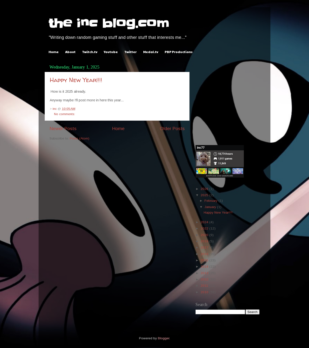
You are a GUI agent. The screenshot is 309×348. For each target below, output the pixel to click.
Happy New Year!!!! (76, 80)
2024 (205, 222)
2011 (205, 285)
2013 (205, 273)
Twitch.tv (89, 52)
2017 (205, 247)
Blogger (163, 338)
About (70, 52)
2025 (205, 195)
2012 (205, 279)
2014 (205, 266)
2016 (205, 254)
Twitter (130, 52)
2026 (205, 189)
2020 (205, 235)
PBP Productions (179, 52)
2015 (205, 260)
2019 (205, 241)
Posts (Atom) (79, 138)
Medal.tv (150, 52)
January (210, 207)
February (211, 200)
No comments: (64, 114)
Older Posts (172, 128)
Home (54, 52)
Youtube (111, 52)
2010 (205, 292)
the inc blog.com (108, 23)
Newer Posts (63, 128)
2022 (205, 228)
